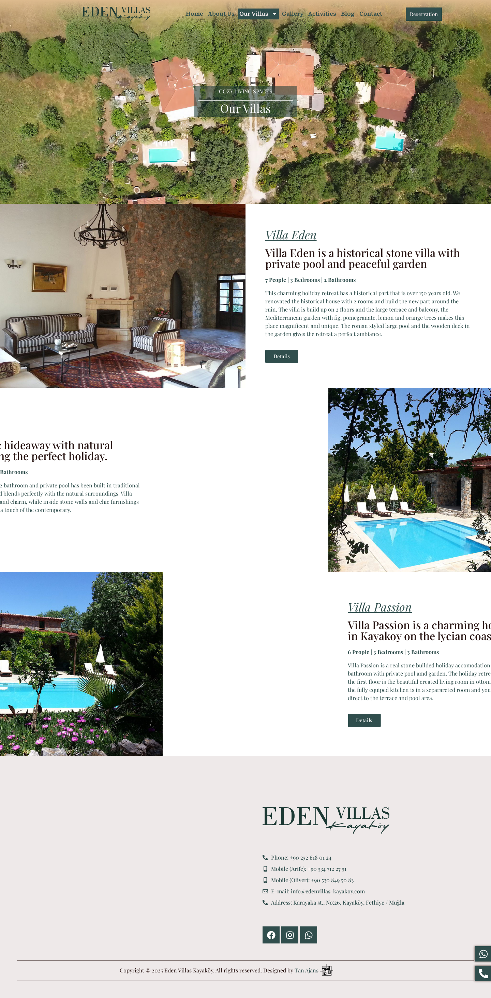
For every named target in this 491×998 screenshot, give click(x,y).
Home (194, 14)
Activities (322, 14)
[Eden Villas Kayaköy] (135, 875)
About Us (221, 14)
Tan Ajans (306, 970)
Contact (370, 14)
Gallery (292, 14)
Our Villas (258, 14)
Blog (348, 14)
